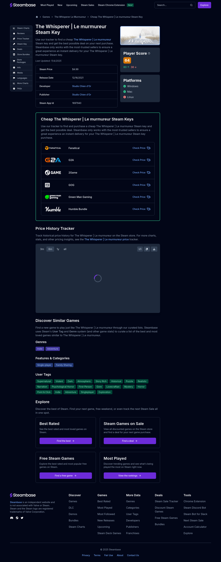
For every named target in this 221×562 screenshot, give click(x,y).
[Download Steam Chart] (154, 249)
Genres (130, 501)
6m (50, 249)
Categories (132, 507)
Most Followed (106, 514)
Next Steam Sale (194, 520)
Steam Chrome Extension (111, 5)
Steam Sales (87, 5)
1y (58, 249)
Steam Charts (77, 526)
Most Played (47, 5)
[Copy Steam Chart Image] (147, 249)
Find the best (66, 440)
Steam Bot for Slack (195, 514)
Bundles (74, 520)
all (65, 249)
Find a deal (130, 440)
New (60, 5)
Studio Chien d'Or (81, 86)
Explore (204, 5)
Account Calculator (195, 526)
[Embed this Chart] (140, 249)
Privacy (86, 555)
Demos (73, 514)
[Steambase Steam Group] (17, 518)
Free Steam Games (166, 517)
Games (46, 16)
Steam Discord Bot (195, 507)
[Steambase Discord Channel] (11, 518)
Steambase (16, 502)
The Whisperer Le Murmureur (70, 16)
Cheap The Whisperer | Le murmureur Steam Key (116, 16)
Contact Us (133, 555)
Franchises (132, 533)
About (120, 555)
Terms (97, 555)
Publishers (132, 526)
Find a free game (65, 475)
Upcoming (71, 5)
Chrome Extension (195, 501)
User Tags (132, 514)
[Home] (37, 17)
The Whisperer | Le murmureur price (106, 239)
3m (42, 249)
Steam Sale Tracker (166, 501)
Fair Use (108, 555)
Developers (133, 520)
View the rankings (129, 475)
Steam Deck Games (109, 533)
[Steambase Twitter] (22, 518)
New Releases (106, 520)
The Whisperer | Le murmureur (92, 39)
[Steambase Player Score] (149, 53)
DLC (71, 507)
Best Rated (103, 501)
